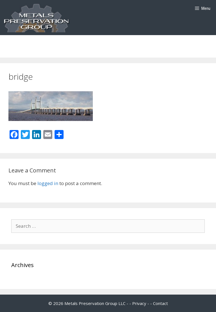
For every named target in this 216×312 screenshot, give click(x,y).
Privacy (139, 303)
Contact (160, 303)
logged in (47, 183)
